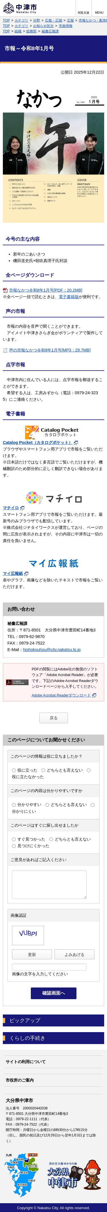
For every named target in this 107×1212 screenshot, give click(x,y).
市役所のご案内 (20, 1080)
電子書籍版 (69, 296)
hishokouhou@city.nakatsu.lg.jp (52, 649)
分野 (36, 20)
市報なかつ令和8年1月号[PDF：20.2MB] (45, 290)
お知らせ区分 (43, 26)
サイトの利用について (26, 1061)
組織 (18, 31)
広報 (70, 20)
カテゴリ (21, 20)
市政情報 (65, 26)
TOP (6, 20)
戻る (54, 718)
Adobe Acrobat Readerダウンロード (64, 695)
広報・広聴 (53, 20)
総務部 (31, 31)
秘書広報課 (50, 31)
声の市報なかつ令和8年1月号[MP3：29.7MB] (49, 350)
